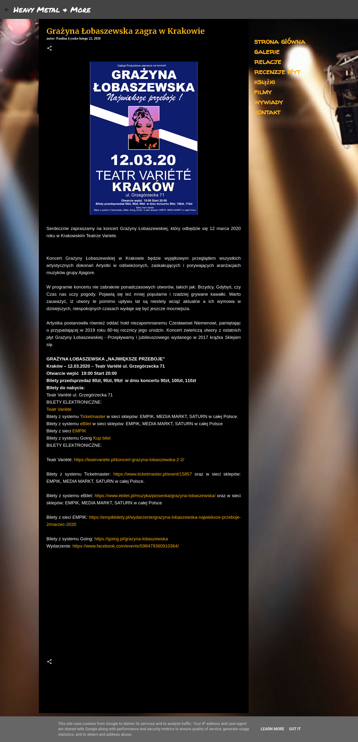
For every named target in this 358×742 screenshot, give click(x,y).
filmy (263, 91)
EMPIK (78, 430)
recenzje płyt (277, 71)
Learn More (272, 729)
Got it (295, 729)
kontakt (267, 112)
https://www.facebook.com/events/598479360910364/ (125, 545)
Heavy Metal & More (52, 9)
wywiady (268, 101)
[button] (49, 48)
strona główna (279, 41)
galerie (267, 51)
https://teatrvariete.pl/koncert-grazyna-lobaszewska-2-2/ (129, 459)
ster (101, 416)
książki (264, 81)
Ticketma (89, 416)
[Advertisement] (144, 612)
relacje (267, 61)
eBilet (85, 423)
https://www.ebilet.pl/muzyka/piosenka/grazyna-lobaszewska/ (155, 495)
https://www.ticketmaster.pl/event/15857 (152, 474)
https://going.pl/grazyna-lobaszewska (131, 538)
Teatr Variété (59, 409)
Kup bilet (102, 438)
